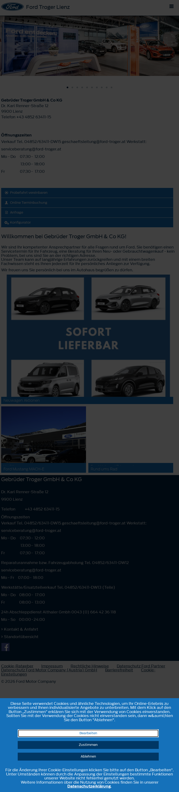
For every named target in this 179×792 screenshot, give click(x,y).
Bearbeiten (88, 733)
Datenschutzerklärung (89, 786)
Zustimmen (88, 744)
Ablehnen (88, 756)
